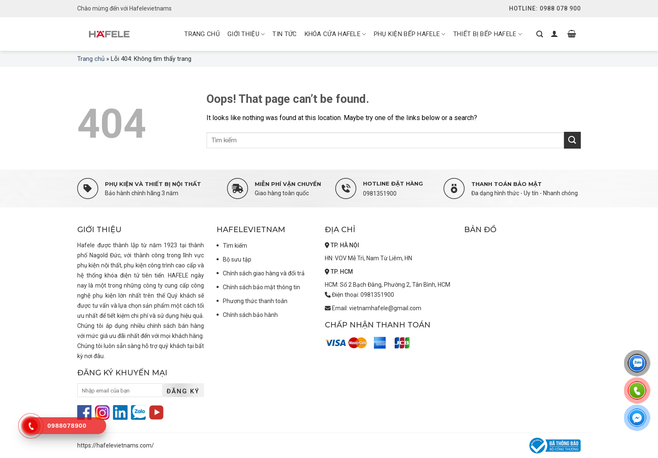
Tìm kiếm (235, 245)
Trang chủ (202, 34)
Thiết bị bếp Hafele (487, 34)
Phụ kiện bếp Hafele (410, 34)
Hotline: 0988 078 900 (545, 8)
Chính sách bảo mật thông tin (261, 287)
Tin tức (284, 34)
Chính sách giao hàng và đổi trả (264, 273)
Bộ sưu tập (237, 259)
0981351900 (380, 193)
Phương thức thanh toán (255, 301)
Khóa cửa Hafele (335, 34)
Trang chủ (90, 59)
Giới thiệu (246, 34)
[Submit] (572, 140)
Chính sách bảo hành (250, 314)
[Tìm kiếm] (540, 34)
